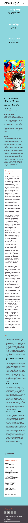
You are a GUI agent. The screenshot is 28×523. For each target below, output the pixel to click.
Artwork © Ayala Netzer (20, 94)
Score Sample (11, 453)
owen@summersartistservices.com (12, 521)
